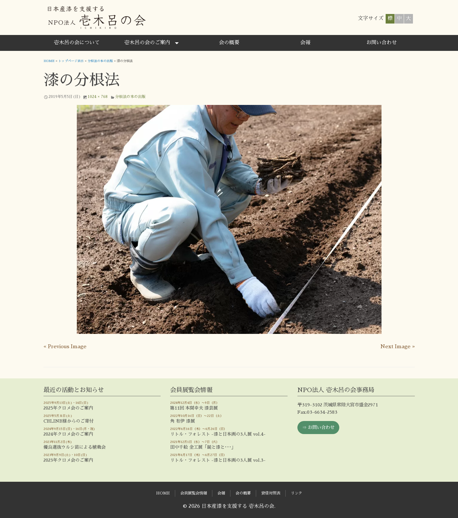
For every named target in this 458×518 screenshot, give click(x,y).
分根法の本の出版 (101, 61)
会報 (305, 42)
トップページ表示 (71, 61)
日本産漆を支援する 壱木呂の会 (96, 17)
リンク (296, 493)
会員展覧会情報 (193, 493)
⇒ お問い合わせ (318, 427)
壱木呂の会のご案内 (147, 42)
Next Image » (397, 346)
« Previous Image (64, 346)
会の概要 (229, 42)
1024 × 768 (98, 96)
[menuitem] (77, 43)
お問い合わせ (381, 42)
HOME (49, 61)
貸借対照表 (270, 493)
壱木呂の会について (77, 42)
